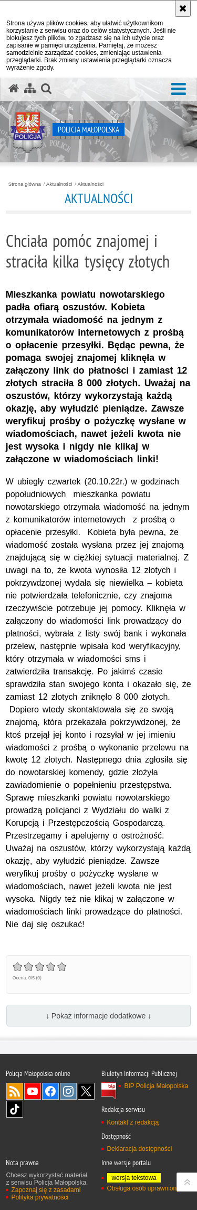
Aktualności (59, 184)
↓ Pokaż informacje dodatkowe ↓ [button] (98, 1016)
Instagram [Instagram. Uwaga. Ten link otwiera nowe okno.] (68, 1091)
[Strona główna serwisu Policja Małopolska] (13, 88)
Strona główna (24, 184)
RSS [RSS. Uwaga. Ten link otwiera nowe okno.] (14, 1091)
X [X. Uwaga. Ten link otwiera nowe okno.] (86, 1091)
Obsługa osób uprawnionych (146, 1188)
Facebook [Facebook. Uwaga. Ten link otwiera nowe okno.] (50, 1091)
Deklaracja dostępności (139, 1148)
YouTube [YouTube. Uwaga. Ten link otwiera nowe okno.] (32, 1091)
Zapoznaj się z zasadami (45, 1190)
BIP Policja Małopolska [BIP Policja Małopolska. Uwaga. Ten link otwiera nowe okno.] (156, 1086)
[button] (178, 89)
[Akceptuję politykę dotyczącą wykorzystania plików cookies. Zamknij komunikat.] (183, 8)
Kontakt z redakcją (133, 1122)
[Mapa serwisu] (30, 88)
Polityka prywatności (39, 1197)
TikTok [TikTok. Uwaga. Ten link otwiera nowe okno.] (14, 1109)
